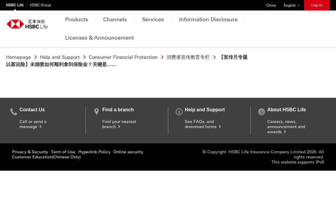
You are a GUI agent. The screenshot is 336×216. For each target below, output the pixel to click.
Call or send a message (33, 124)
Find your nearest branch (119, 124)
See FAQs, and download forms (203, 124)
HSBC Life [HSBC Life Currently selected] (15, 5)
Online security (128, 151)
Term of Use (63, 151)
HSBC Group (40, 5)
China (269, 4)
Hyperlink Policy (94, 151)
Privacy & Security (30, 151)
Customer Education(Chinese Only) (46, 157)
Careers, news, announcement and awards (286, 126)
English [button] (294, 4)
